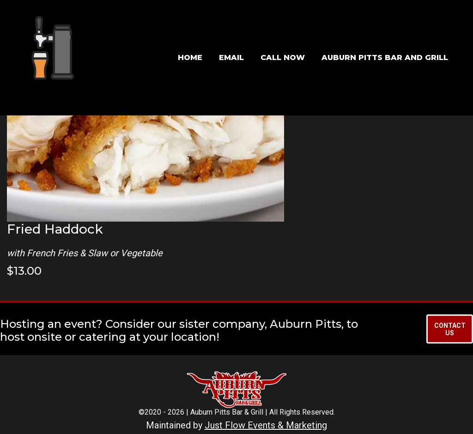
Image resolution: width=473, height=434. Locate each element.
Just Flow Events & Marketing (266, 425)
